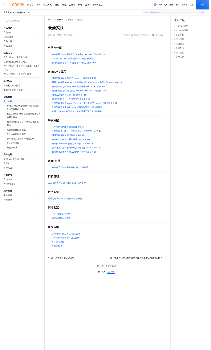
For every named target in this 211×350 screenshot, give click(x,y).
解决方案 (48, 5)
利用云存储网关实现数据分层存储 (68, 135)
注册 (191, 5)
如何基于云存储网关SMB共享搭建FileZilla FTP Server (78, 86)
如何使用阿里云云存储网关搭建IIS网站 (71, 99)
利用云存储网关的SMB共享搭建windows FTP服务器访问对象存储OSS (87, 82)
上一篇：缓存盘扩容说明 (61, 258)
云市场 (72, 5)
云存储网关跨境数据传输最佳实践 (68, 127)
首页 (50, 20)
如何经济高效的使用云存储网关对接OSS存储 (74, 152)
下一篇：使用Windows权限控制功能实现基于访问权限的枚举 (136, 258)
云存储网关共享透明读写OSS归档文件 (67, 183)
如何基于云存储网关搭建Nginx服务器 (70, 167)
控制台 (184, 5)
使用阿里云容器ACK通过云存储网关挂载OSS (74, 62)
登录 (202, 5)
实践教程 (69, 20)
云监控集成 (57, 246)
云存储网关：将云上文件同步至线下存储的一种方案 (76, 131)
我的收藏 (159, 35)
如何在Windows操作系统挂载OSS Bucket (72, 143)
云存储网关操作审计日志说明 (65, 238)
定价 (64, 5)
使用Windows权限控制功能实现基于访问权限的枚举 (77, 111)
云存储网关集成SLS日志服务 (66, 234)
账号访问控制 (58, 242)
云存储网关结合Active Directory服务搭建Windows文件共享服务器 (84, 103)
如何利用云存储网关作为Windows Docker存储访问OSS (79, 54)
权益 (57, 5)
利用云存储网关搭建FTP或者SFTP (69, 95)
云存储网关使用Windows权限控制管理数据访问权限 (77, 107)
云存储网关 (20, 12)
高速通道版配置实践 (61, 218)
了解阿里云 (97, 5)
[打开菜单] (4, 4)
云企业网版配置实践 (61, 214)
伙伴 (80, 5)
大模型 (30, 5)
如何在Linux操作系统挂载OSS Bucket (71, 139)
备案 (177, 5)
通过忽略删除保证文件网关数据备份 (65, 198)
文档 (171, 5)
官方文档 (8, 12)
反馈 (111, 272)
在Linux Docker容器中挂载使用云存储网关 (72, 58)
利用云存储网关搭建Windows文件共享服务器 (74, 78)
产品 (38, 5)
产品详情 (144, 35)
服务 (87, 5)
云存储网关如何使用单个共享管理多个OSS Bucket (76, 147)
